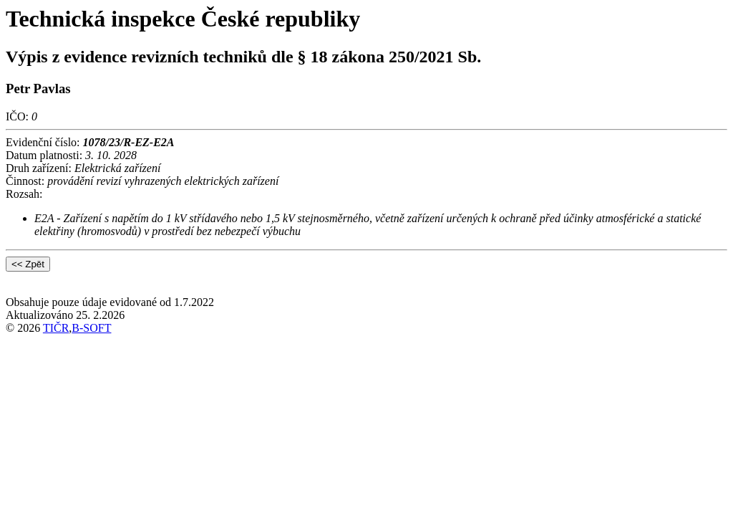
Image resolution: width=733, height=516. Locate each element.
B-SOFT (91, 328)
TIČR (56, 328)
